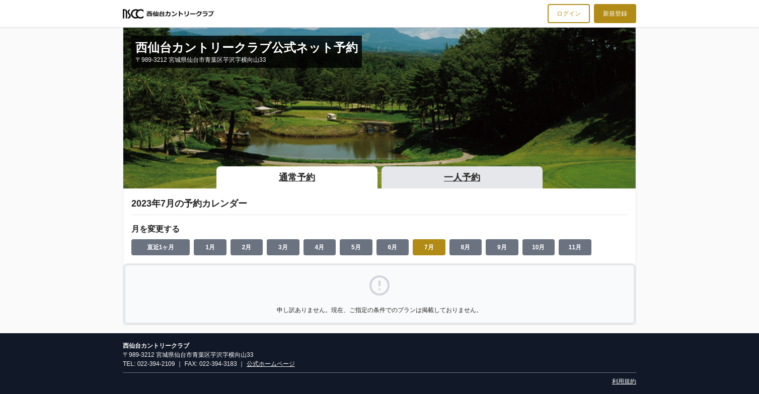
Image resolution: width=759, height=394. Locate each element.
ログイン (569, 13)
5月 (356, 247)
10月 (538, 247)
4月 (320, 247)
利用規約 (624, 381)
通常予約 (297, 177)
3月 (283, 247)
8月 (465, 247)
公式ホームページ (271, 363)
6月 (393, 247)
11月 (575, 247)
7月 (429, 247)
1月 (210, 247)
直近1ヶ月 (161, 247)
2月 (247, 247)
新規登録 (615, 13)
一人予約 (462, 177)
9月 (502, 247)
